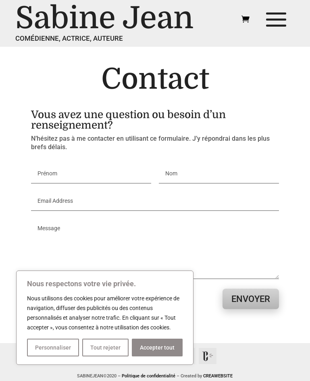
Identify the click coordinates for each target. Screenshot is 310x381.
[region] (104, 318)
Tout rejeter (105, 347)
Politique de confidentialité (148, 376)
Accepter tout (157, 347)
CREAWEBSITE (218, 376)
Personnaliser (53, 347)
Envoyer (250, 299)
